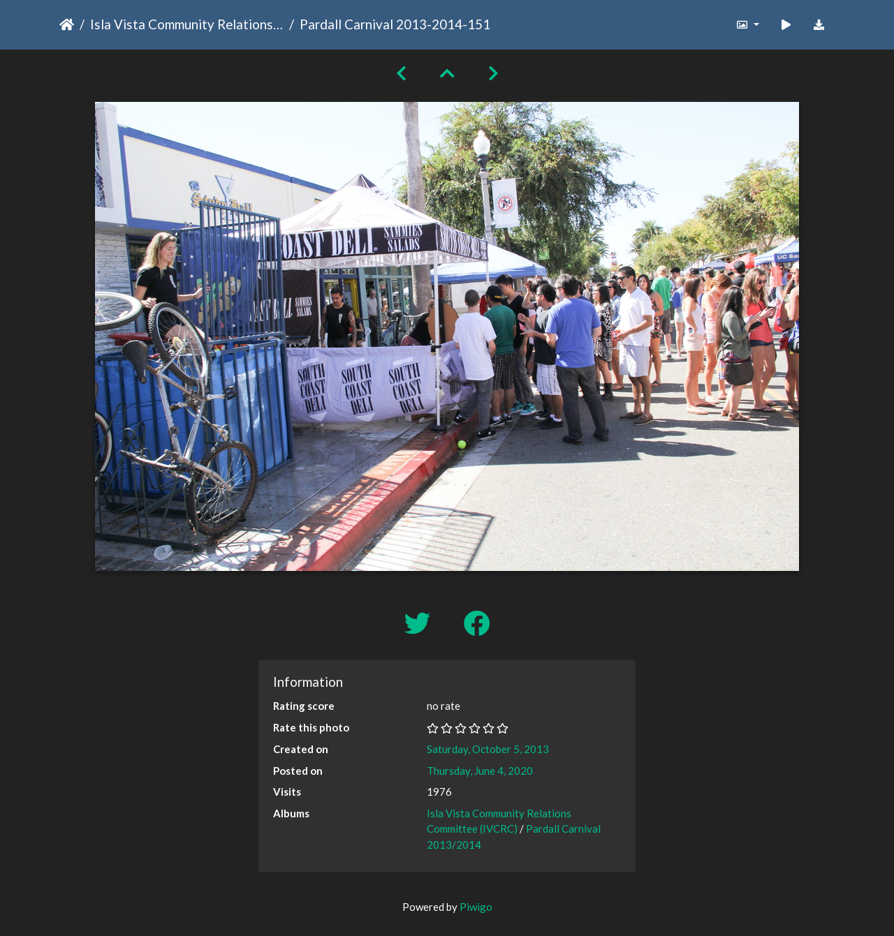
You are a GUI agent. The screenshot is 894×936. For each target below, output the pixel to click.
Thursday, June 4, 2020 (480, 770)
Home (66, 24)
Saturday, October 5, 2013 (488, 749)
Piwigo (476, 906)
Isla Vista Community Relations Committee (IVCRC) (187, 24)
